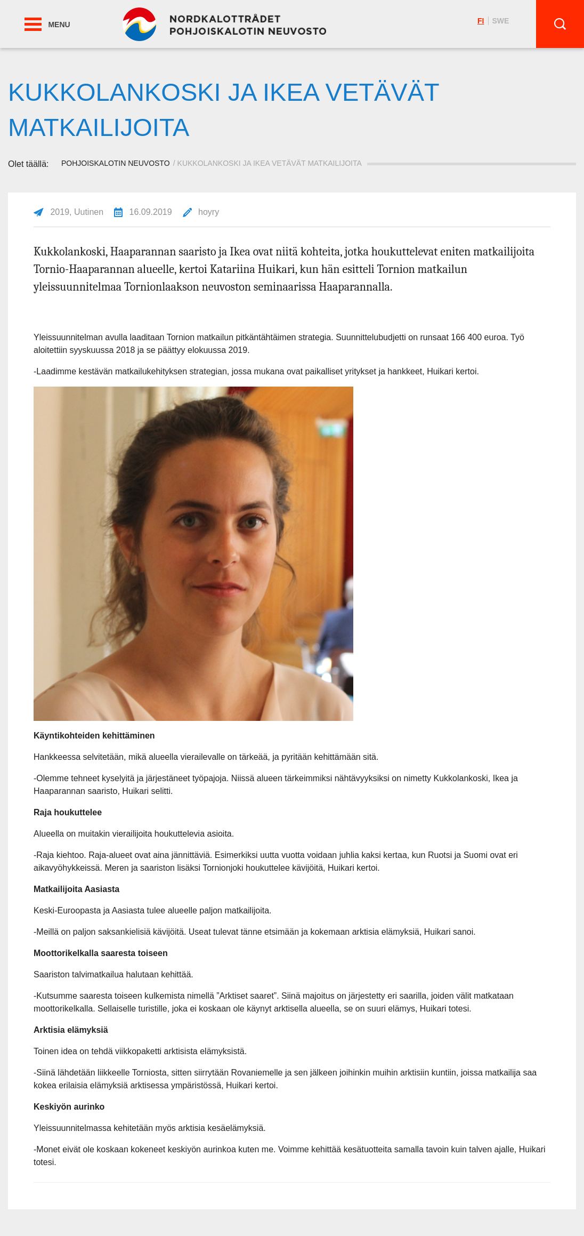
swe (500, 21)
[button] (33, 24)
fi (480, 21)
